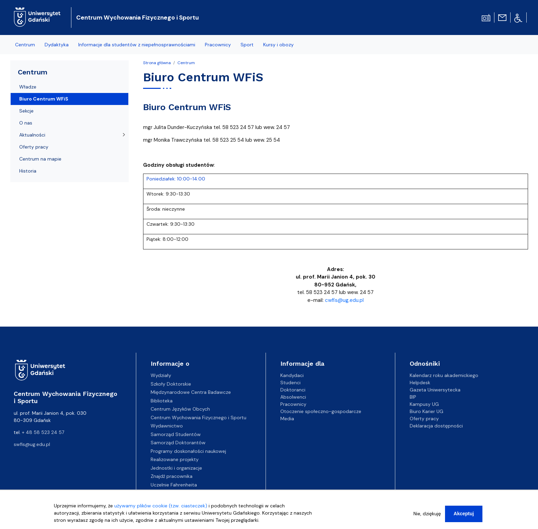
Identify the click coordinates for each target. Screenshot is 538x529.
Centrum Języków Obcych (180, 409)
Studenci (290, 382)
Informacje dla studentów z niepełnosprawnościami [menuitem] (136, 45)
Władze (27, 87)
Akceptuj (464, 516)
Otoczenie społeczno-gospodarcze (320, 411)
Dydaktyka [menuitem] (57, 45)
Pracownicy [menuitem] (218, 45)
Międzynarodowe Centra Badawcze (191, 392)
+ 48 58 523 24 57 (43, 432)
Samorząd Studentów (176, 434)
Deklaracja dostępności (436, 426)
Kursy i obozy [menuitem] (278, 45)
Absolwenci (293, 397)
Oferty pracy (33, 147)
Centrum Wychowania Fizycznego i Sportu (137, 17)
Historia (27, 171)
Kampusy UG (424, 404)
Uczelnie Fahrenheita (174, 485)
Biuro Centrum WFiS (43, 99)
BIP (413, 397)
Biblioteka (162, 401)
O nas (25, 123)
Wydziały (161, 375)
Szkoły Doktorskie (171, 384)
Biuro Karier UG (426, 411)
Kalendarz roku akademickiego (444, 375)
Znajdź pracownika (171, 476)
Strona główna (157, 63)
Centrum (186, 63)
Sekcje (26, 111)
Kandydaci (292, 375)
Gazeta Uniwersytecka (435, 390)
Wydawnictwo (167, 426)
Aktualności (32, 135)
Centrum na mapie (40, 159)
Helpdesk (420, 382)
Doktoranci (292, 390)
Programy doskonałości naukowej (188, 451)
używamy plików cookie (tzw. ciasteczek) (160, 508)
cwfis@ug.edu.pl (344, 300)
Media (287, 418)
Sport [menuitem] (247, 45)
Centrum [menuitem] (25, 45)
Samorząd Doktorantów (178, 442)
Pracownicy (293, 404)
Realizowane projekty (175, 459)
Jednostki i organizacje (176, 468)
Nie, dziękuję (427, 516)
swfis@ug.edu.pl (32, 444)
